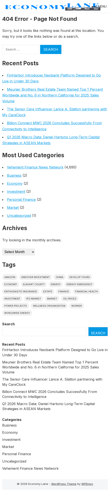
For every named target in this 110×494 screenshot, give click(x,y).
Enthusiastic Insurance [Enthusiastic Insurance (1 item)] (20, 291)
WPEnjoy (87, 484)
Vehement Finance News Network (35, 167)
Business (14, 175)
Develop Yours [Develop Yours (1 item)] (79, 277)
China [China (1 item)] (59, 277)
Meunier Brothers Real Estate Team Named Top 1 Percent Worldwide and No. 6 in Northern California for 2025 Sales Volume (52, 95)
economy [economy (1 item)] (10, 284)
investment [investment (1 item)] (12, 298)
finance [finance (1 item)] (63, 291)
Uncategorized (19, 215)
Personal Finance (21, 199)
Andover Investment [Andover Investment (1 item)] (35, 277)
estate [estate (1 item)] (47, 291)
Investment (16, 191)
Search (8, 324)
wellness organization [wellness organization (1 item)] (49, 305)
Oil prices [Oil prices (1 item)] (69, 298)
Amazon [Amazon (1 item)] (9, 277)
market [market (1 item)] (52, 298)
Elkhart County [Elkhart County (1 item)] (34, 284)
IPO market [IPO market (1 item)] (33, 298)
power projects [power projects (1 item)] (15, 305)
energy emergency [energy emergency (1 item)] (79, 284)
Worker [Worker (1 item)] (76, 305)
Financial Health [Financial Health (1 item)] (86, 291)
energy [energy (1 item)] (56, 284)
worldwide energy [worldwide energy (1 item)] (17, 312)
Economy (15, 183)
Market (13, 207)
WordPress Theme (63, 484)
